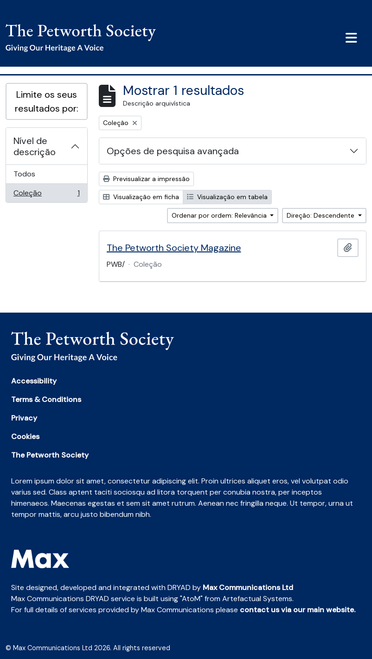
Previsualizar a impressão (146, 179)
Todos (24, 174)
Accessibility (34, 381)
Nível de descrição (34, 146)
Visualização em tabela (227, 197)
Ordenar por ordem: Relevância (220, 215)
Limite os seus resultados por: (46, 101)
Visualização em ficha (141, 197)
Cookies (25, 436)
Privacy (24, 418)
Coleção (46, 195)
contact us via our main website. (297, 610)
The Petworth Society (50, 455)
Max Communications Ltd (248, 587)
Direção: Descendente (321, 215)
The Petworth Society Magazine (174, 247)
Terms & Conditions (46, 399)
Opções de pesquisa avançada (173, 151)
